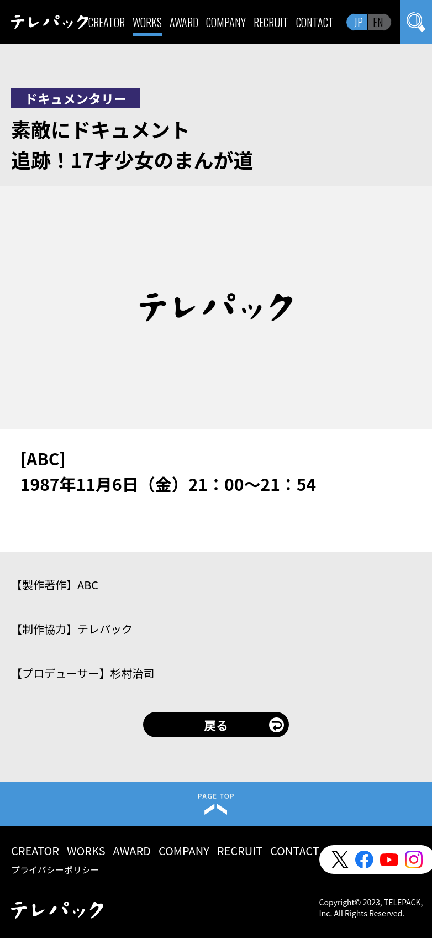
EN (378, 22)
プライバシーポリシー (55, 869)
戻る (216, 724)
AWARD (184, 22)
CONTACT (315, 22)
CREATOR (106, 22)
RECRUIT (271, 22)
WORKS (147, 22)
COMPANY (226, 22)
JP (358, 22)
